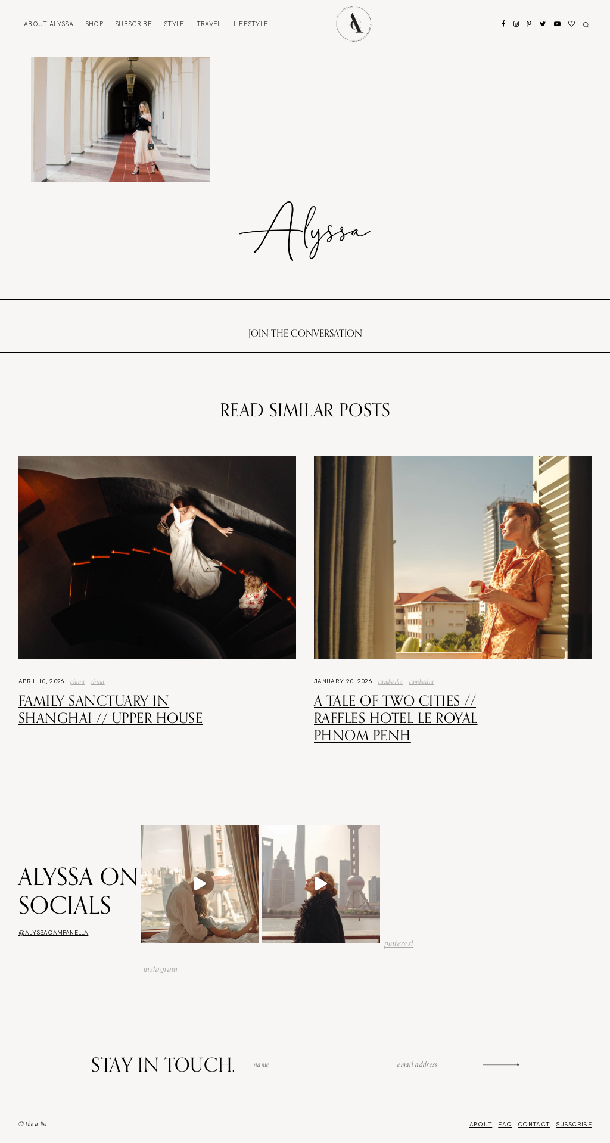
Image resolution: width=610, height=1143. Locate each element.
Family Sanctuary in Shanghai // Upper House (110, 709)
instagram (161, 969)
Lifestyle (251, 24)
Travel (209, 24)
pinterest (399, 943)
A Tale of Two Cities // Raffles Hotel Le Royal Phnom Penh (396, 718)
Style (174, 24)
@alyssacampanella (53, 932)
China (77, 681)
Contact (534, 1124)
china (98, 681)
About (48, 24)
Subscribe (133, 24)
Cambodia (390, 681)
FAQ (505, 1124)
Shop (94, 24)
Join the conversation (305, 333)
